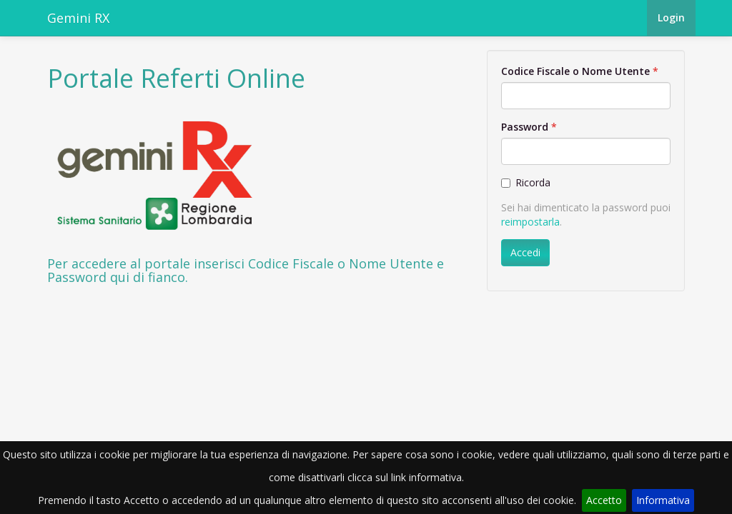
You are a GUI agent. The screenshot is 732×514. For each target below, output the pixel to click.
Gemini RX (78, 17)
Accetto (604, 500)
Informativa (663, 500)
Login (671, 17)
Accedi (525, 252)
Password (524, 126)
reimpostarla (530, 221)
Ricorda (525, 182)
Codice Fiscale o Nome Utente (575, 71)
